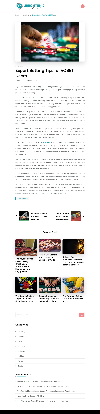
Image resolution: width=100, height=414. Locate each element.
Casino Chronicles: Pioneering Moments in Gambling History (49, 298)
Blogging (21, 346)
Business (21, 351)
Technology (22, 336)
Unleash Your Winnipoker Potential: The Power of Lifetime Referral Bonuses (73, 261)
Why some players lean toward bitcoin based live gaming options (43, 386)
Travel (19, 341)
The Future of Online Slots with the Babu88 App (72, 298)
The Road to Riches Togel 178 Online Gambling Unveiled (24, 298)
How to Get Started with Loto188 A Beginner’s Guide (48, 257)
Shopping (21, 331)
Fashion (20, 356)
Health (20, 366)
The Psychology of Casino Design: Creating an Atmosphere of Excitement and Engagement (24, 265)
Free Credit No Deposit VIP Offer (30, 396)
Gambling (19, 66)
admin (17, 81)
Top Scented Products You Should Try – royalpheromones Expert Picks (46, 391)
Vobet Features (23, 198)
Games (20, 361)
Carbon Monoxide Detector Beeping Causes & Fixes (38, 381)
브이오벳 (46, 142)
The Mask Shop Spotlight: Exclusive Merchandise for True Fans (43, 401)
